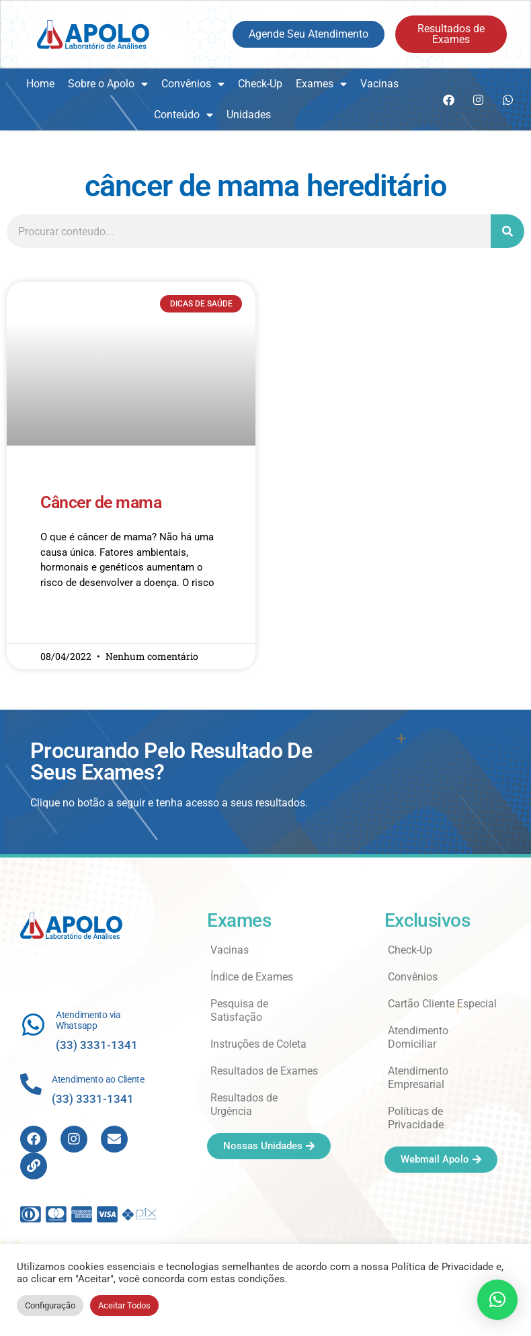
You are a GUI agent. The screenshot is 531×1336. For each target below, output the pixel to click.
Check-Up (260, 83)
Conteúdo (183, 115)
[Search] (507, 231)
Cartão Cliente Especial (442, 1003)
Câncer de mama (100, 502)
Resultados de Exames (264, 1070)
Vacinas (379, 83)
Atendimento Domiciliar (418, 1037)
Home (40, 83)
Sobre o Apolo (108, 84)
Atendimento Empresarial (418, 1077)
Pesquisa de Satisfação (239, 1010)
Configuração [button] (50, 1305)
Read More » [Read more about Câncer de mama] (66, 621)
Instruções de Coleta (258, 1044)
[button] (497, 1300)
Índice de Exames (251, 976)
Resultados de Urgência (244, 1104)
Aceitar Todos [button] (124, 1305)
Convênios (192, 84)
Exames (321, 84)
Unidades (249, 114)
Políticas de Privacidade (416, 1118)
